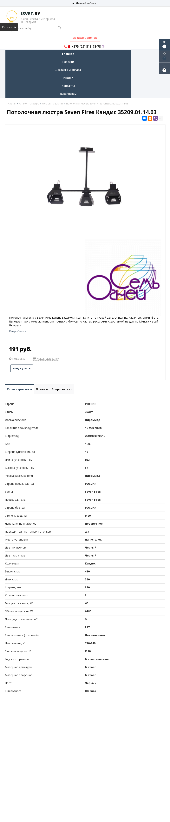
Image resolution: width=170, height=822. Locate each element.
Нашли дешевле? (46, 358)
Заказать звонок (85, 37)
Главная (68, 54)
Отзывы (42, 389)
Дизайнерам (68, 94)
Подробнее (18, 331)
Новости (68, 62)
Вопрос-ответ (62, 389)
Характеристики (19, 389)
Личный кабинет (85, 3)
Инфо (68, 78)
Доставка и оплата (68, 70)
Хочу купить (22, 368)
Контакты (68, 86)
